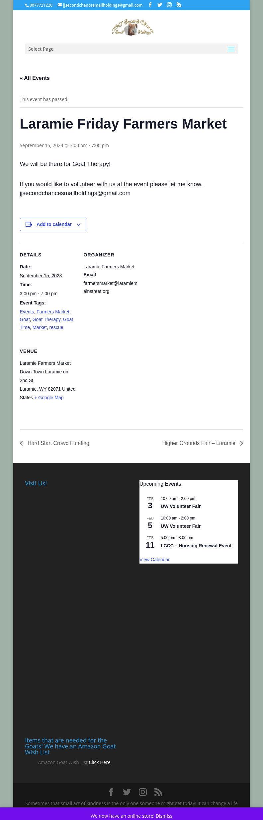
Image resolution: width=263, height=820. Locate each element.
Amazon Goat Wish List (63, 762)
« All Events (35, 78)
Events (27, 311)
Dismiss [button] (164, 816)
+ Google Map (48, 397)
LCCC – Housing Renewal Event (196, 545)
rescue (56, 327)
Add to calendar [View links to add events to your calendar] (54, 224)
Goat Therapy (46, 319)
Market (40, 327)
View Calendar (154, 559)
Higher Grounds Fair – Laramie (199, 443)
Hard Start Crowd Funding (57, 443)
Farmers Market (53, 311)
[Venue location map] (119, 384)
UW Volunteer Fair (181, 506)
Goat (25, 319)
